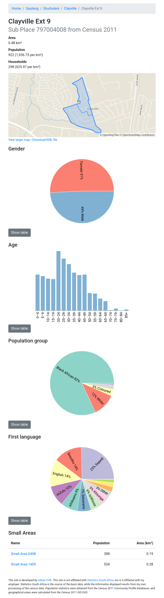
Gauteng (32, 8)
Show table (19, 233)
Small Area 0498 (23, 554)
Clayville (70, 8)
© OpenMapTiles (109, 135)
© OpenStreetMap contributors (137, 135)
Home (16, 8)
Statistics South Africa (100, 580)
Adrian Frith (44, 580)
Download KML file (44, 139)
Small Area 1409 (23, 564)
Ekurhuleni (51, 8)
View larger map (19, 139)
